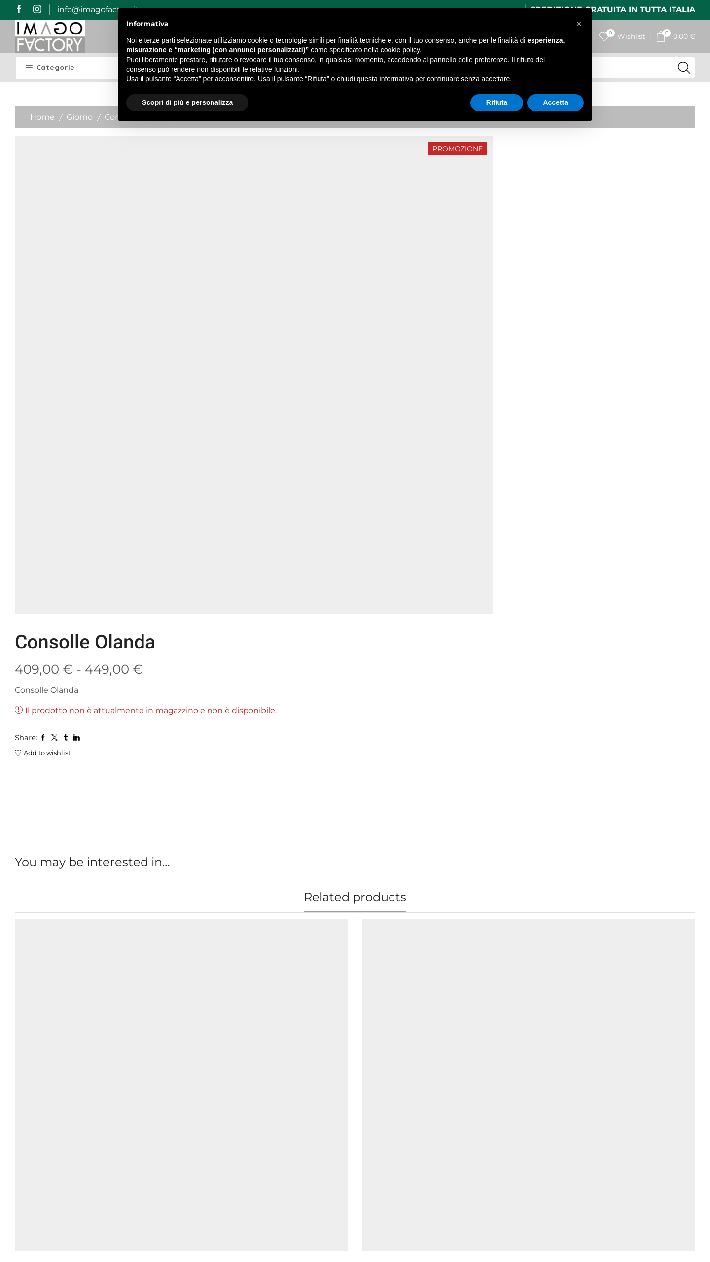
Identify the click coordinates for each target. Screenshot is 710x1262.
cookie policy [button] (400, 50)
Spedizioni (209, 1058)
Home (42, 117)
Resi (197, 1112)
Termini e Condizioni (296, 1101)
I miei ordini (299, 1040)
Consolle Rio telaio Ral (405, 871)
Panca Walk (38, 871)
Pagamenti (211, 1076)
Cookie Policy (302, 1134)
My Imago (295, 1022)
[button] (579, 24)
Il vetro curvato (392, 1018)
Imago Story (213, 1040)
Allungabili (207, 859)
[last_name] (616, 1059)
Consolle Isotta (218, 871)
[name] (616, 1033)
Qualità (203, 1094)
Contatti (292, 1076)
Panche (53, 859)
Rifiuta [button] (497, 102)
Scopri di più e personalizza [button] (187, 102)
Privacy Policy (302, 1121)
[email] (616, 1085)
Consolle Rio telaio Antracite (591, 871)
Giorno (80, 117)
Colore (27, 901)
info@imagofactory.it (98, 9)
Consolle (244, 859)
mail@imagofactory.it (82, 1074)
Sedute (80, 859)
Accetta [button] (555, 102)
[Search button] (684, 67)
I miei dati (295, 1058)
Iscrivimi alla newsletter (616, 1170)
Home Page (212, 1022)
